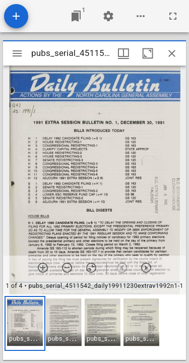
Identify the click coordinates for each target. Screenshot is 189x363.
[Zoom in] (43, 268)
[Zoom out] (67, 268)
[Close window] (172, 53)
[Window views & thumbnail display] (123, 53)
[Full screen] (173, 16)
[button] (25, 323)
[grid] (94, 327)
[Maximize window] (148, 53)
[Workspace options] (141, 16)
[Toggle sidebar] (17, 53)
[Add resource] (16, 16)
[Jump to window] (76, 16)
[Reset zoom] (91, 268)
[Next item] (146, 268)
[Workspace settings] (108, 16)
